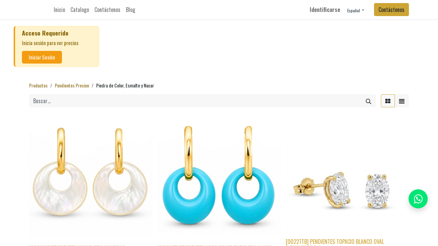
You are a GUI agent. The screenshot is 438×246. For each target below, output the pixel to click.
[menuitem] (59, 9)
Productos (38, 85)
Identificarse (325, 9)
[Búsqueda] (368, 100)
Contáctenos (391, 9)
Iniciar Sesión (42, 57)
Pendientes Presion (72, 85)
